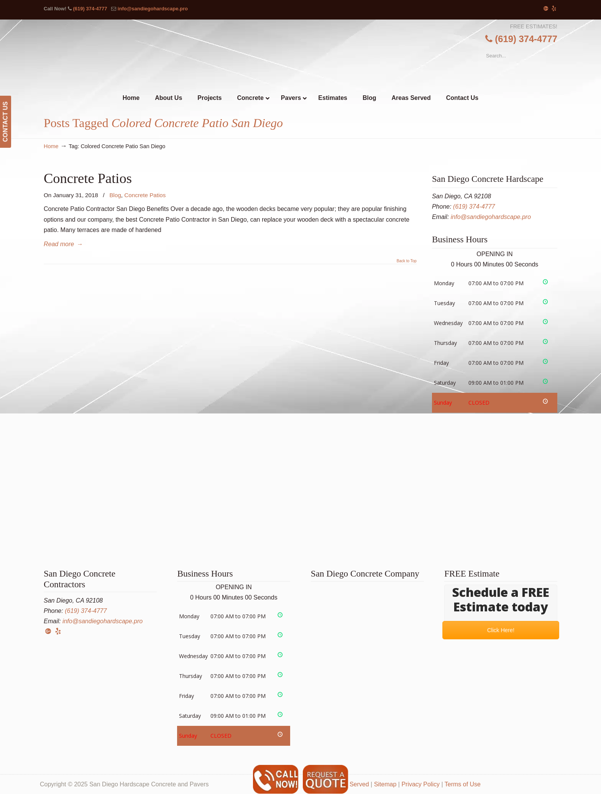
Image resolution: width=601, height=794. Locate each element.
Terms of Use (463, 784)
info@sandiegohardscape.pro (153, 8)
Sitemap (385, 784)
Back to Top (407, 261)
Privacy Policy (420, 784)
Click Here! (500, 629)
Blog (115, 195)
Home (51, 146)
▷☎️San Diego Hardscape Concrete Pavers (300, 51)
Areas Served (350, 784)
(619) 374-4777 (90, 8)
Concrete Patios (88, 178)
